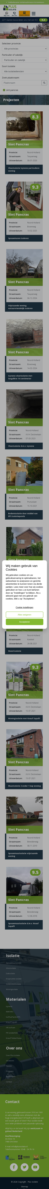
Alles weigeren (24, 614)
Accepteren (24, 622)
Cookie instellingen (24, 607)
